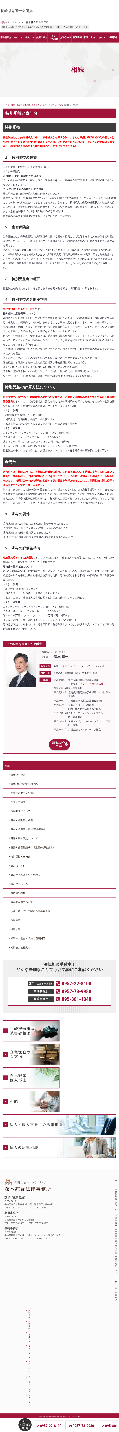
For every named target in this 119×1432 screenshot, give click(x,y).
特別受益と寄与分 (20, 853)
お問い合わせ (29, 1364)
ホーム (116, 1179)
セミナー (116, 1277)
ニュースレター (116, 1291)
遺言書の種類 (18, 889)
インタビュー (29, 1348)
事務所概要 (116, 1190)
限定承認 (15, 926)
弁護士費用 (116, 1217)
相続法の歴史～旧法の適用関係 (28, 935)
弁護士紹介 (116, 1204)
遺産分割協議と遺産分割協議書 (28, 826)
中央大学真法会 (95, 683)
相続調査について (20, 807)
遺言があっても (19, 880)
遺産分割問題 (18, 771)
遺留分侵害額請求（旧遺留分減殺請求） (33, 844)
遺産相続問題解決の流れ (24, 780)
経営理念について (116, 1261)
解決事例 (29, 1321)
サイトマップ (29, 1397)
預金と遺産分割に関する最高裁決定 (30, 907)
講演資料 (29, 1310)
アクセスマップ (29, 1381)
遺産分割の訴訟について (24, 835)
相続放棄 (15, 916)
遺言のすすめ (18, 862)
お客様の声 (29, 1333)
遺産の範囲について (22, 898)
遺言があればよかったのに (25, 871)
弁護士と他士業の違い (23, 789)
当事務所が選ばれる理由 (116, 1237)
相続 (7, 762)
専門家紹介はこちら (59, 742)
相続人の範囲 (18, 798)
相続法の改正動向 (20, 944)
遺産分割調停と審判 (22, 816)
